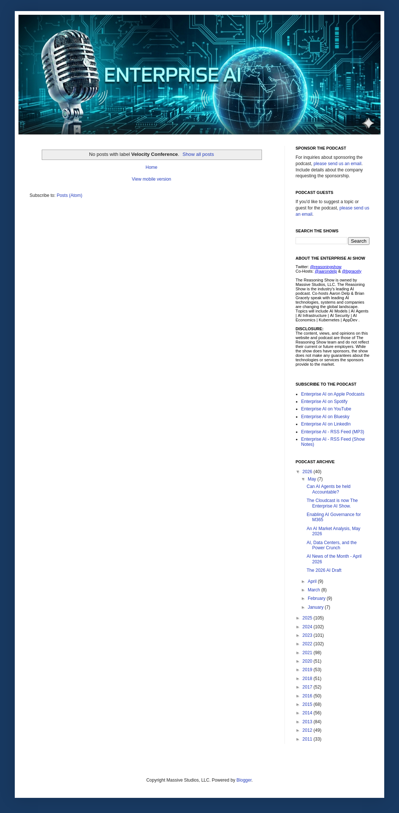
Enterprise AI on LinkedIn (326, 424)
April (313, 581)
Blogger (244, 780)
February (317, 598)
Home (151, 167)
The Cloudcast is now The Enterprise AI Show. (332, 503)
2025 (308, 618)
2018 (308, 678)
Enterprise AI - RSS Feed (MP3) (332, 431)
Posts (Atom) (69, 195)
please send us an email (337, 163)
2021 (308, 652)
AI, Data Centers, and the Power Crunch (332, 545)
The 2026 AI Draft (324, 570)
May (312, 479)
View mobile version (151, 179)
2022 (308, 643)
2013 (308, 721)
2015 (308, 704)
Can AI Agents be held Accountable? (329, 489)
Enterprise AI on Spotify (324, 401)
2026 (308, 471)
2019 (308, 669)
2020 (308, 661)
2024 (308, 626)
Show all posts (198, 154)
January (316, 607)
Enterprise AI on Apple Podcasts (332, 394)
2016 (308, 695)
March (314, 589)
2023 (308, 635)
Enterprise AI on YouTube (326, 408)
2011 (308, 739)
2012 (308, 730)
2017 (308, 687)
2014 (308, 712)
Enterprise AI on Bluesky (325, 416)
